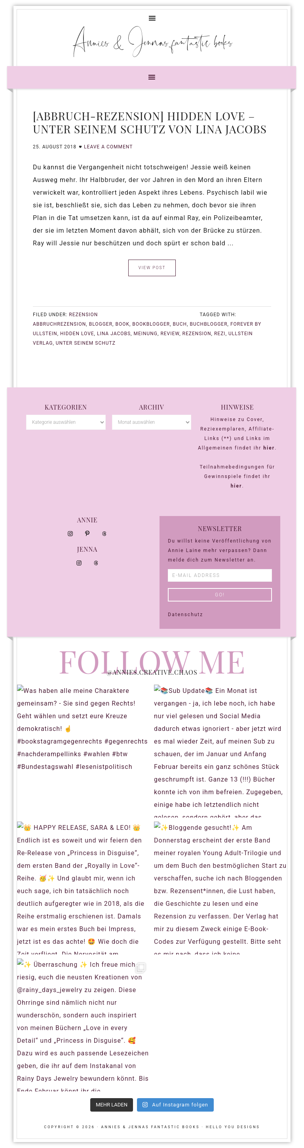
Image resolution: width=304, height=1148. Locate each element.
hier (269, 448)
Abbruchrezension (59, 324)
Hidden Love (77, 333)
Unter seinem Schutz (86, 343)
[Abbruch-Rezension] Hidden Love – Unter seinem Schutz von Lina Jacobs (150, 122)
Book (122, 324)
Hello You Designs (233, 1127)
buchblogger (209, 324)
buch (180, 324)
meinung (145, 333)
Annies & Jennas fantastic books (152, 41)
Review (169, 333)
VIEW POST (152, 268)
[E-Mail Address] (220, 575)
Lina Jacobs (114, 333)
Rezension (83, 314)
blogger (100, 324)
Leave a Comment (108, 147)
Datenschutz (185, 614)
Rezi (220, 333)
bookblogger (151, 324)
